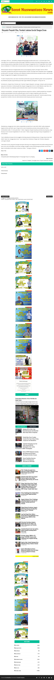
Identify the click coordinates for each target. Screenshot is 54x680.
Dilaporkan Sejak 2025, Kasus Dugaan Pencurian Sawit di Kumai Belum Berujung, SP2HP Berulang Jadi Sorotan (29, 478)
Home (3, 27)
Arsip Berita (33, 426)
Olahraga (18, 653)
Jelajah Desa (18, 648)
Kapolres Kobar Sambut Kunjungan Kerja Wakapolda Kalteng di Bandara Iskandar (29, 543)
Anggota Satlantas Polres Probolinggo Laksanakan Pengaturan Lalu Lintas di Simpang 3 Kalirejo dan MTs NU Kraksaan (29, 501)
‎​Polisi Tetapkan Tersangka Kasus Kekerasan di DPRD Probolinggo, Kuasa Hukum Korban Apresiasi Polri (29, 471)
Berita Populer (21, 426)
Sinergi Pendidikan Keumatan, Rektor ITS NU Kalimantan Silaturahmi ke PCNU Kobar (29, 459)
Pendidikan (18, 662)
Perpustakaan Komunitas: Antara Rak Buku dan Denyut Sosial (26, 399)
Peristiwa (18, 665)
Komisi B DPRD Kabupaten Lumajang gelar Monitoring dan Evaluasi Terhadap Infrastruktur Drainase (30, 453)
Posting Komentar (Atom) (12, 198)
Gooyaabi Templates (21, 677)
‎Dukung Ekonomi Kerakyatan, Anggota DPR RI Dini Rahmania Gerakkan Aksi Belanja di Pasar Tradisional (29, 509)
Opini (17, 656)
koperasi (18, 650)
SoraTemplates (8, 677)
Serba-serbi (8, 27)
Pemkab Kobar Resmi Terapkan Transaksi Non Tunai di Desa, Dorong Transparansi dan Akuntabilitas (30, 438)
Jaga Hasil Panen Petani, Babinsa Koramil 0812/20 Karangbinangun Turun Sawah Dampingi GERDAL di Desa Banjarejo (29, 516)
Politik (17, 667)
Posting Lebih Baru (5, 196)
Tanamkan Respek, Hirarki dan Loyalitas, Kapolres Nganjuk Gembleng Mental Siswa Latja (29, 530)
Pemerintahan (19, 659)
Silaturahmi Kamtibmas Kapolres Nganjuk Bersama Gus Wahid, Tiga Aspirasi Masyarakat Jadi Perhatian (28, 523)
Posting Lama (49, 196)
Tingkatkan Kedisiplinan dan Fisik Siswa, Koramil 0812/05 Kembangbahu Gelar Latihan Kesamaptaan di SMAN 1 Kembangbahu (26, 446)
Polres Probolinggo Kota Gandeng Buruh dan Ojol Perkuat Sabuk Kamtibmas (29, 493)
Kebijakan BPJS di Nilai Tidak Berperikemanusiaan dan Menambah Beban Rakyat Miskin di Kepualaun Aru (26, 431)
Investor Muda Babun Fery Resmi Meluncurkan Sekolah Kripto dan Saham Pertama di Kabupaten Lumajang (29, 550)
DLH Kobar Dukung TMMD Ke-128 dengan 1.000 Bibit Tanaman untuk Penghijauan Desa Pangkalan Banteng (29, 537)
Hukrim (17, 645)
